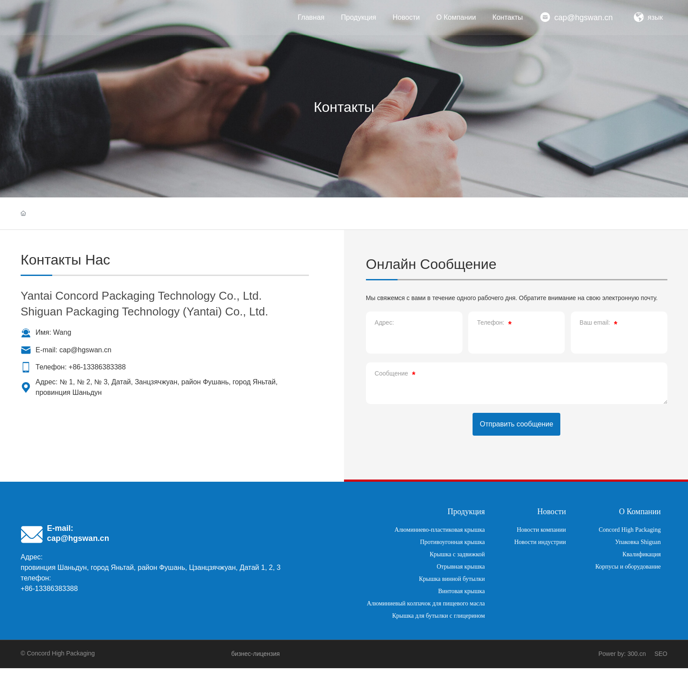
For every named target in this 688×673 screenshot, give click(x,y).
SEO (660, 658)
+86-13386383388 (49, 593)
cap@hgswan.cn (583, 17)
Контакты (344, 107)
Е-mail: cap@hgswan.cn (73, 350)
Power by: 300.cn (622, 658)
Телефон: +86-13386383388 (81, 367)
